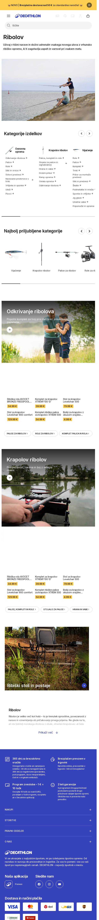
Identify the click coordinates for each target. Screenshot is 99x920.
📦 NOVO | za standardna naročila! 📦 (45, 5)
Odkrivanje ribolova (16, 158)
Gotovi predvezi (15, 174)
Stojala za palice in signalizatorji (53, 163)
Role (9, 166)
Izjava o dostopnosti (61, 829)
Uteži (9, 189)
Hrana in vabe (47, 169)
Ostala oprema (47, 181)
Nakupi (9, 707)
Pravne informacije (15, 829)
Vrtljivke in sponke (16, 185)
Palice (10, 162)
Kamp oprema (47, 177)
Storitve (10, 718)
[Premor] (89, 5)
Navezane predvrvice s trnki (20, 180)
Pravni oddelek (14, 729)
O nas (8, 739)
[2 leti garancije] (71, 689)
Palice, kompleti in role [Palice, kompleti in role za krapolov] (22, 507)
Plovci (10, 193)
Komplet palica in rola (76, 382)
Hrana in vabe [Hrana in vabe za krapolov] (81, 507)
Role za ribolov (45, 382)
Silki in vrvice (13, 170)
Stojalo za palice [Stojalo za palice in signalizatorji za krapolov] (54, 507)
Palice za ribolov (17, 382)
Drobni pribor (47, 173)
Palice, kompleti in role (51, 158)
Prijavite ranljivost (38, 829)
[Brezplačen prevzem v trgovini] (71, 666)
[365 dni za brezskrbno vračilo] (25, 666)
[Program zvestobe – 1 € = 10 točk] (25, 689)
